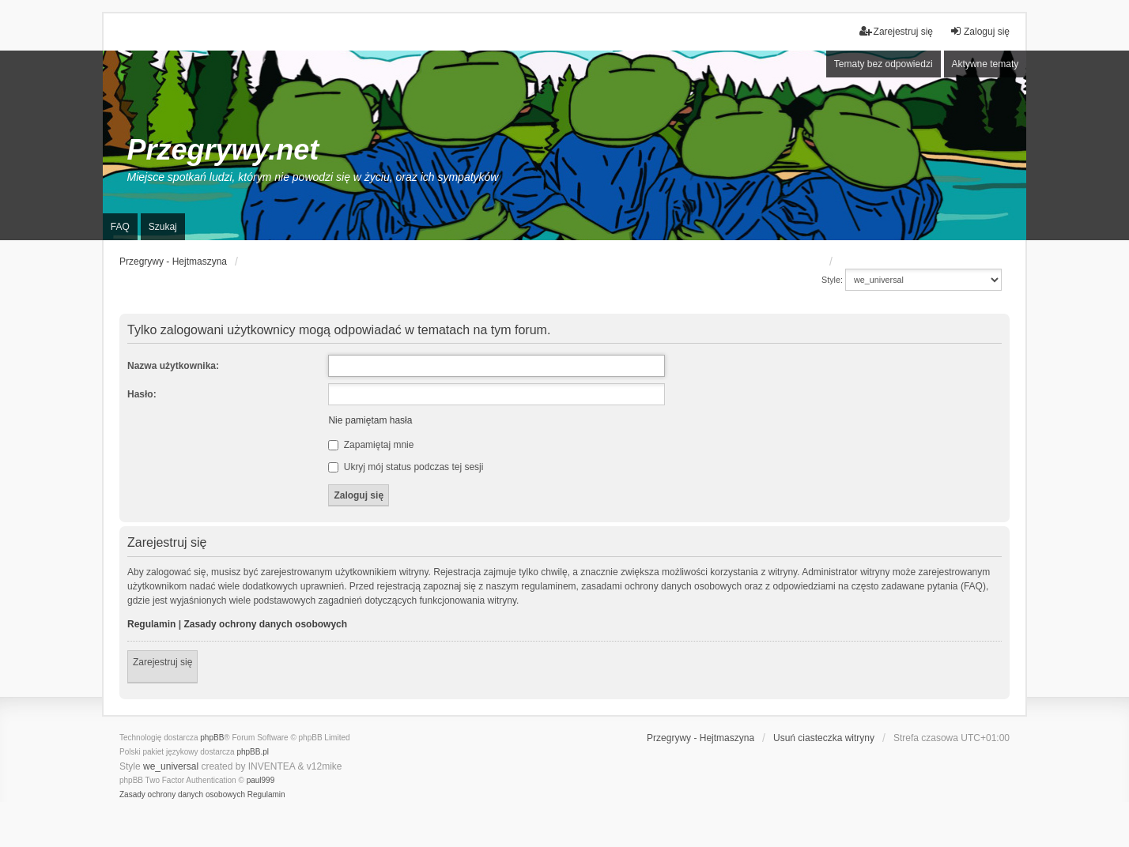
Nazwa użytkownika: (173, 365)
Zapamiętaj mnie (370, 444)
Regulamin (151, 624)
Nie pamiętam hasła (370, 420)
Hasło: (142, 394)
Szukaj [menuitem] (163, 226)
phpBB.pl (252, 751)
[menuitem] (182, 795)
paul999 (261, 780)
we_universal (170, 766)
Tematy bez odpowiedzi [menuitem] (883, 64)
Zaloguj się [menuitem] (980, 31)
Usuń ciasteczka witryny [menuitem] (823, 737)
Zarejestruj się (162, 662)
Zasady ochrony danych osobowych (265, 624)
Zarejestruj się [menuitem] (896, 31)
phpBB (212, 737)
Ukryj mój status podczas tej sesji (405, 466)
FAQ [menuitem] (120, 226)
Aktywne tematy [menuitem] (985, 64)
